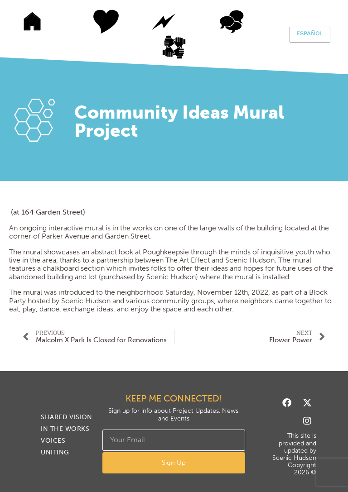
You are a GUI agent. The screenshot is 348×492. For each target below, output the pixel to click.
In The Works (163, 21)
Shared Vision (95, 21)
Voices (231, 21)
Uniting (184, 47)
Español (310, 33)
